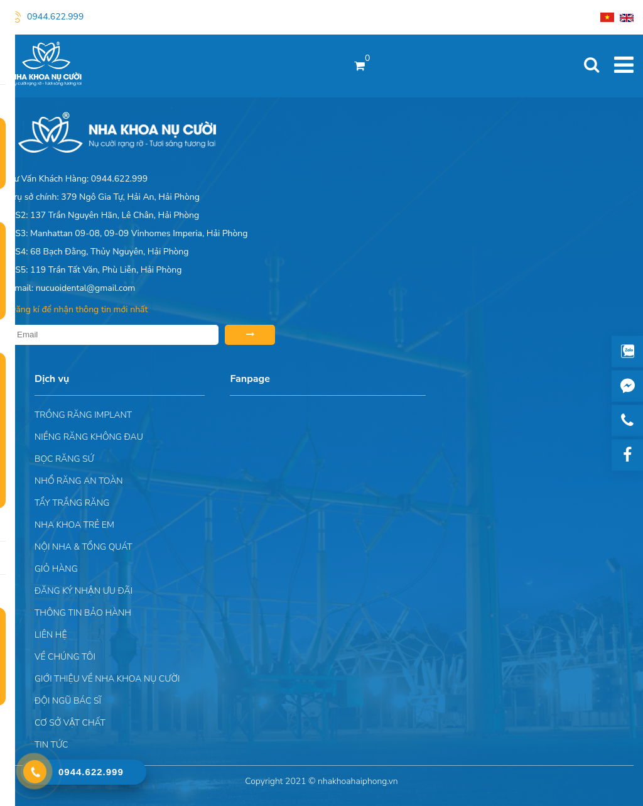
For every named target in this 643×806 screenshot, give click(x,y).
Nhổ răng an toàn (79, 481)
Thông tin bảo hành (83, 613)
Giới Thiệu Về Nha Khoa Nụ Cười (107, 679)
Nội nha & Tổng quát (83, 547)
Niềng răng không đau (89, 437)
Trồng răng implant (83, 415)
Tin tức (51, 745)
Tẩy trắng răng (72, 503)
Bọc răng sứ (64, 459)
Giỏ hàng (56, 569)
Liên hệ (51, 635)
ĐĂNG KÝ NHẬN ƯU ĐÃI (83, 591)
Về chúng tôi (65, 657)
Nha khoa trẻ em (74, 525)
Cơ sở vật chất (70, 723)
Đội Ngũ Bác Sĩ (68, 701)
